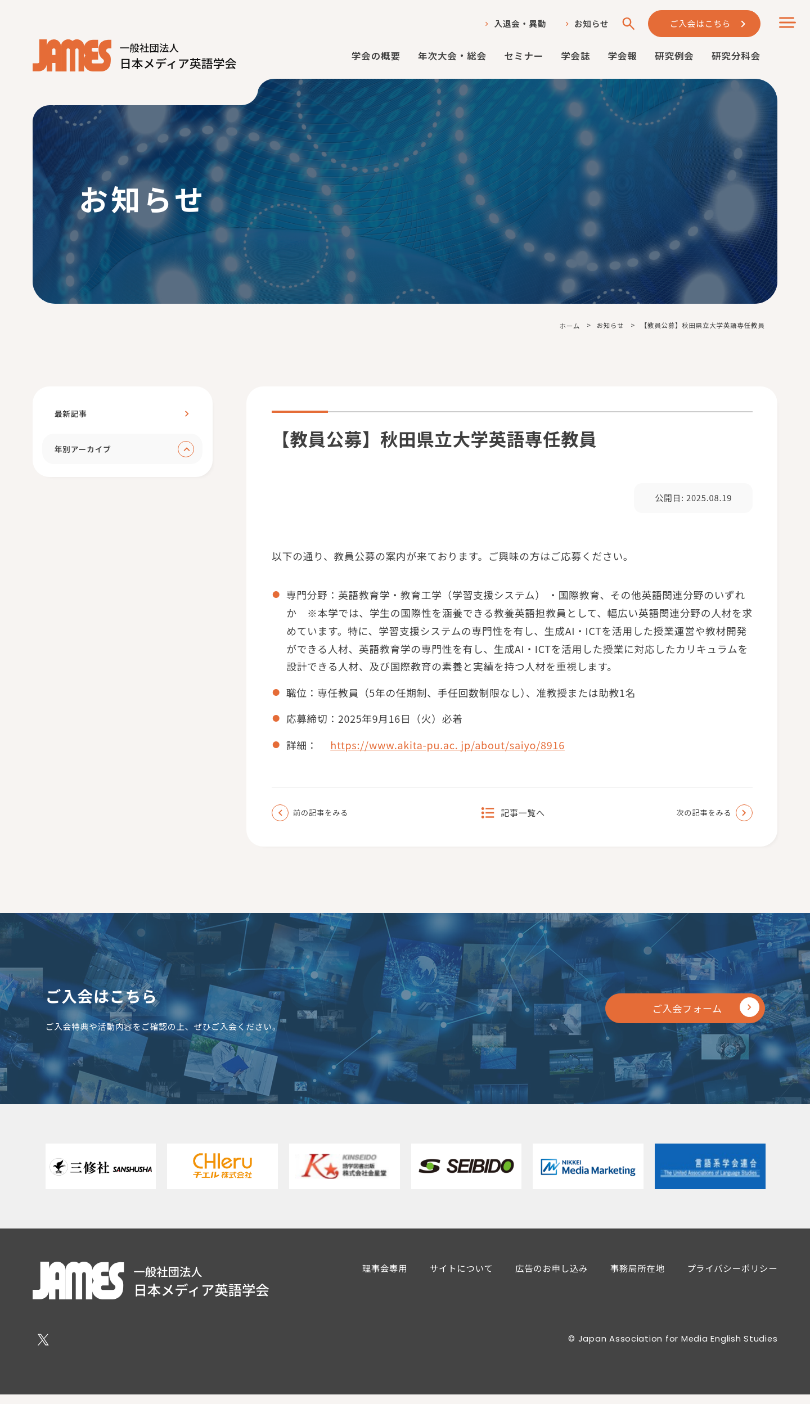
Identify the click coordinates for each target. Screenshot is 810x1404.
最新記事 (71, 414)
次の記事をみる (700, 819)
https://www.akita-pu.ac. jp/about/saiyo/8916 (449, 750)
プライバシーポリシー (733, 1276)
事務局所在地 (638, 1276)
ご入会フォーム (677, 1016)
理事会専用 (385, 1276)
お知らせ (590, 24)
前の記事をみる (325, 819)
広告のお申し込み (552, 1276)
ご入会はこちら (700, 23)
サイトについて (462, 1276)
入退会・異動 (518, 24)
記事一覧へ (523, 819)
